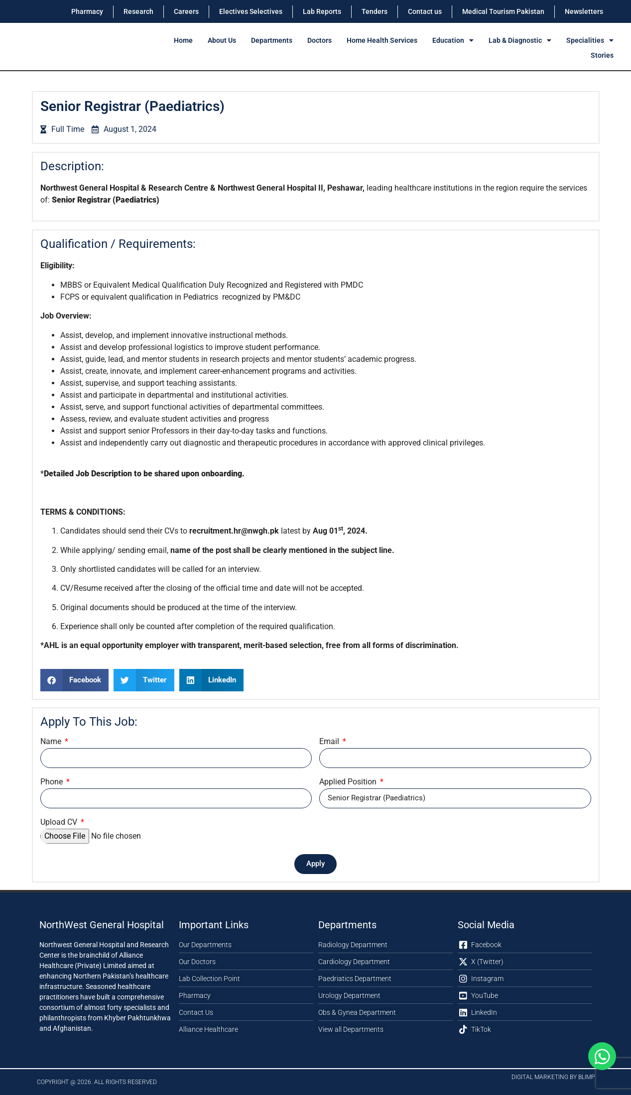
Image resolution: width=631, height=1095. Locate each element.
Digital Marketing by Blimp (553, 1077)
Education (453, 40)
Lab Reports (322, 11)
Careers (186, 11)
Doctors (319, 40)
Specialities (590, 40)
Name (51, 742)
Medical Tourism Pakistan (503, 11)
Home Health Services (382, 40)
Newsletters (584, 11)
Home (183, 40)
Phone (52, 782)
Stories (602, 55)
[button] (74, 680)
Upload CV (59, 822)
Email (330, 742)
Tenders (374, 11)
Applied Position (349, 782)
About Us (222, 40)
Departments (271, 40)
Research (138, 11)
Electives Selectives (250, 11)
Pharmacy (87, 11)
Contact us (425, 11)
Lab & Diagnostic (520, 40)
